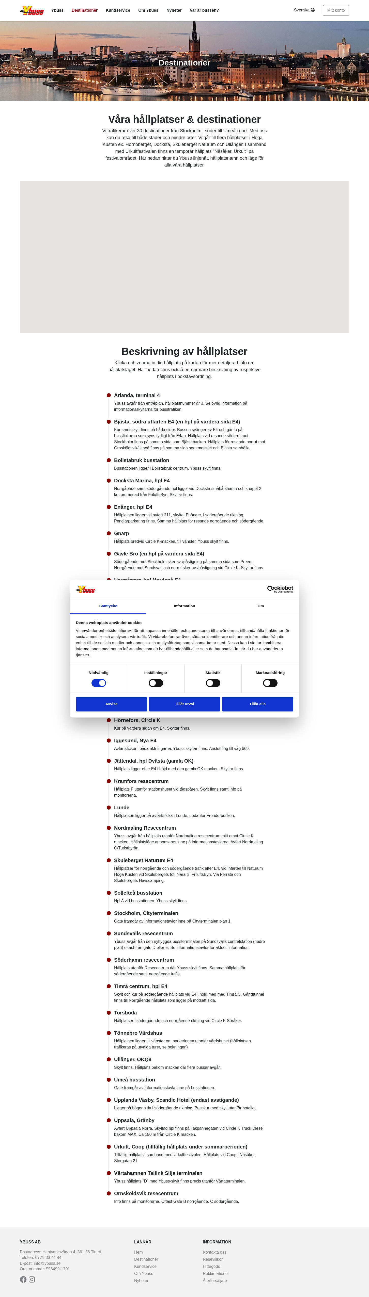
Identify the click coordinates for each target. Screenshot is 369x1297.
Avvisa (111, 704)
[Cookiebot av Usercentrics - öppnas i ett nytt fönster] (271, 589)
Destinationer (85, 10)
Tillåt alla (258, 704)
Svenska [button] (304, 10)
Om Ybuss (148, 10)
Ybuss (57, 10)
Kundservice (118, 10)
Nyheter (174, 10)
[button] (171, 288)
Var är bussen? (204, 10)
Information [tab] (184, 606)
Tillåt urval (184, 704)
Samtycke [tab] (108, 606)
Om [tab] (260, 606)
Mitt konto (336, 10)
